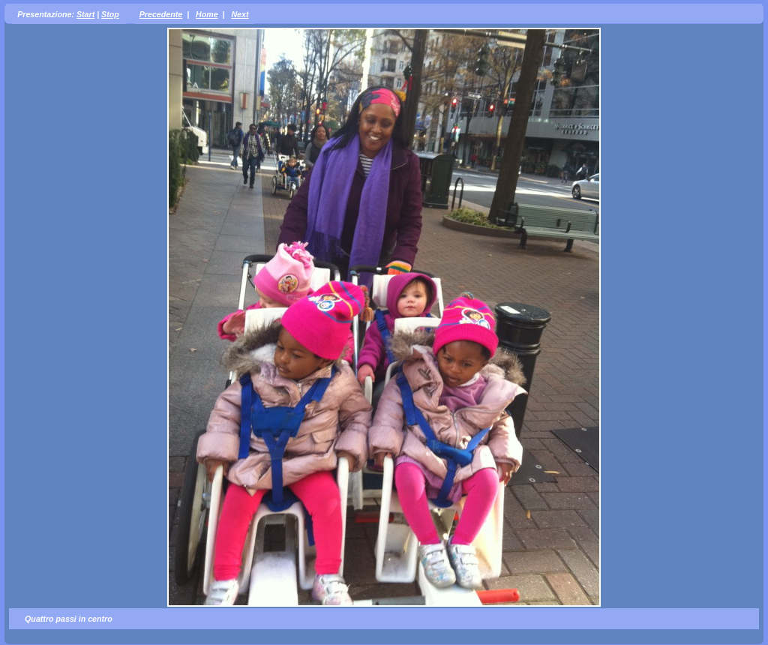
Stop (110, 14)
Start (85, 14)
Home (207, 14)
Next (239, 14)
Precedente (161, 14)
